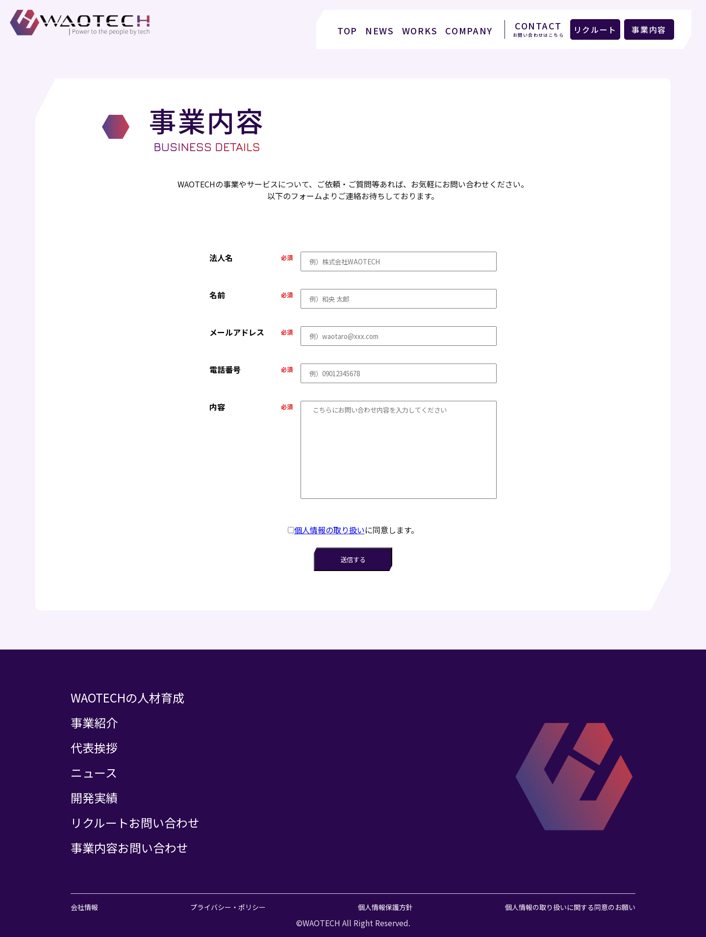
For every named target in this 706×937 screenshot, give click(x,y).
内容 (217, 407)
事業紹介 (94, 722)
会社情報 (84, 907)
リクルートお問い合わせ (135, 822)
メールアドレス (236, 332)
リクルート (595, 29)
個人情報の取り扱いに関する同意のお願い (570, 907)
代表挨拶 (94, 747)
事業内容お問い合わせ (129, 847)
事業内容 (648, 29)
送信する (353, 559)
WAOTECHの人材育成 (127, 697)
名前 (217, 295)
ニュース (94, 772)
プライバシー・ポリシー (228, 907)
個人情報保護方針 (385, 907)
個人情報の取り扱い (329, 530)
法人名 (221, 257)
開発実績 (94, 797)
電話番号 (225, 369)
